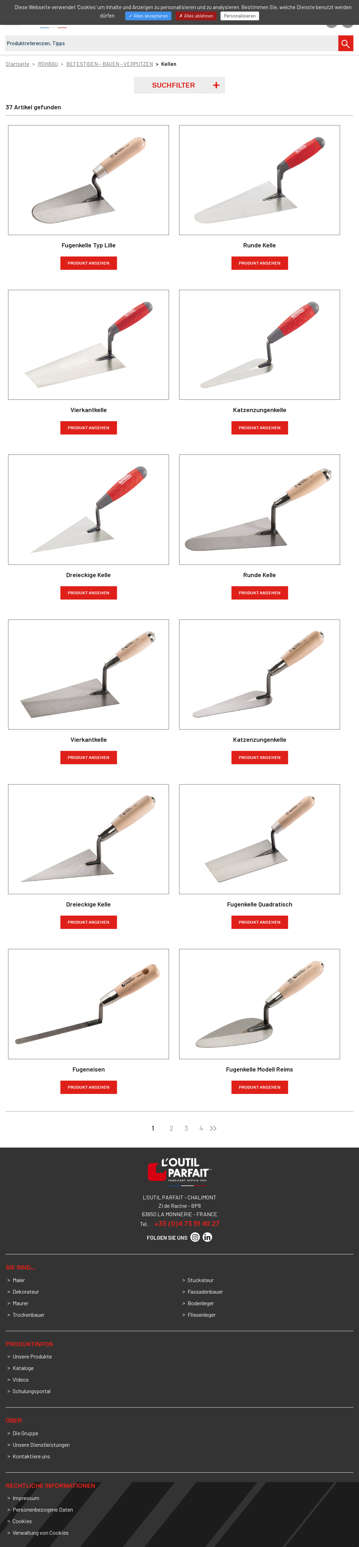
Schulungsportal (31, 1391)
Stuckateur (201, 1279)
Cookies (22, 1521)
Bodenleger (201, 1303)
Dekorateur (26, 1291)
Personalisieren (240, 16)
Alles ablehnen (196, 16)
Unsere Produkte (32, 1356)
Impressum (26, 1497)
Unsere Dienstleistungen (41, 1444)
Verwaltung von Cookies (41, 1532)
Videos (21, 1379)
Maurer (20, 1303)
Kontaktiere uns (31, 1456)
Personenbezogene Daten (43, 1509)
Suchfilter (173, 85)
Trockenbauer (29, 1314)
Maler (19, 1279)
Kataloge (23, 1367)
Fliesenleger (202, 1314)
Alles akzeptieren (148, 16)
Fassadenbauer (205, 1291)
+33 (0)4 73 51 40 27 (186, 1223)
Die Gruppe (25, 1433)
